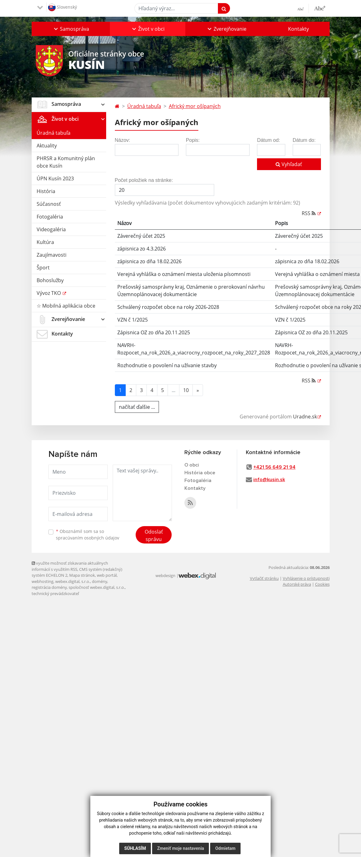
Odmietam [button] (225, 848)
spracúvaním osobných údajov (87, 538)
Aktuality (47, 145)
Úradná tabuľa (53, 132)
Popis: (193, 140)
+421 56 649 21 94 (274, 467)
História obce (199, 472)
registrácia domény (49, 587)
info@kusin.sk (269, 479)
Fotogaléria (50, 216)
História (46, 191)
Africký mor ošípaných (195, 106)
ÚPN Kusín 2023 (55, 178)
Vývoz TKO (49, 293)
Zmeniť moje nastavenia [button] (180, 848)
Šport (43, 267)
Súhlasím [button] (135, 848)
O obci (191, 464)
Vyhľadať (289, 164)
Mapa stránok (82, 575)
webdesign (165, 575)
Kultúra (45, 242)
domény (99, 581)
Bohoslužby (50, 280)
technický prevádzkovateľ (55, 593)
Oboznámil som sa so (87, 534)
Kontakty (298, 28)
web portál (107, 575)
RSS (309, 213)
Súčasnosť (49, 204)
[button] (71, 29)
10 (186, 390)
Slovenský (62, 7)
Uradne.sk (305, 416)
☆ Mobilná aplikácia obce (66, 305)
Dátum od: (268, 140)
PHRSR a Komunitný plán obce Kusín (66, 162)
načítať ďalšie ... (137, 407)
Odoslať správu (154, 535)
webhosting (42, 581)
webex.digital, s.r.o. (72, 581)
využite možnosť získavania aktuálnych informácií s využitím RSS (70, 566)
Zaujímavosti (51, 254)
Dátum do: (304, 140)
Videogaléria (51, 229)
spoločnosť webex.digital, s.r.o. (97, 587)
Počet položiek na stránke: (144, 180)
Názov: (122, 140)
